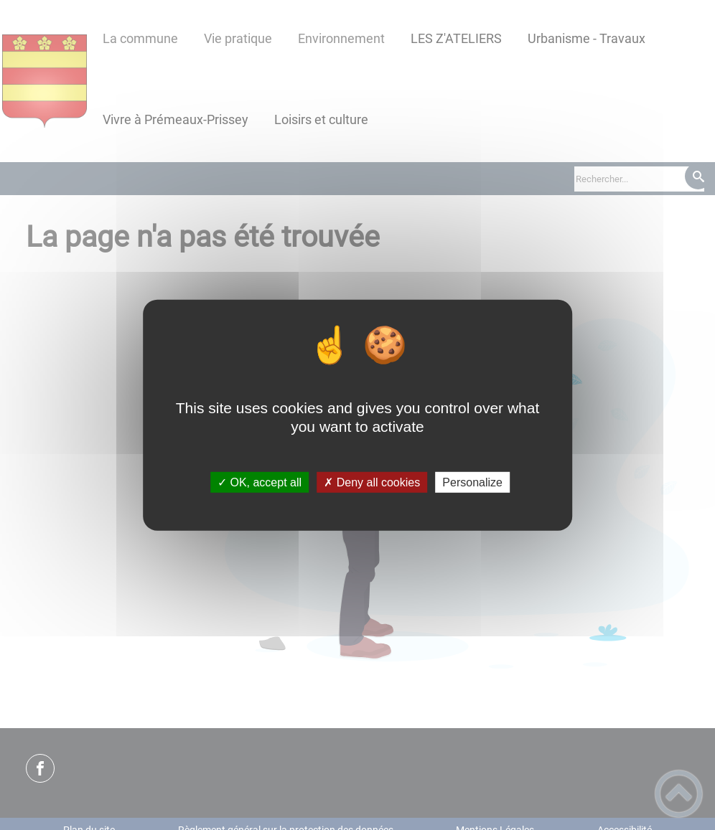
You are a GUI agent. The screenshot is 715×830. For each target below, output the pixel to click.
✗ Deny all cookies (372, 482)
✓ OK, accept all (260, 482)
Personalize (472, 482)
